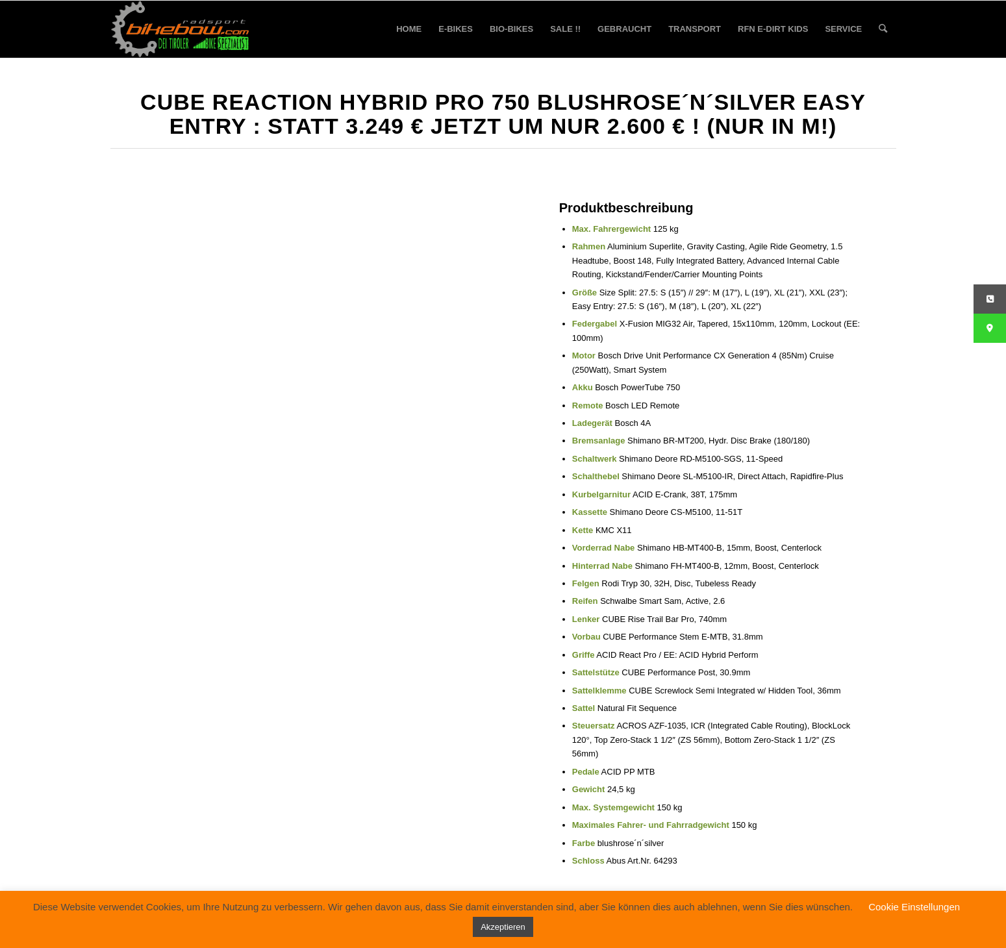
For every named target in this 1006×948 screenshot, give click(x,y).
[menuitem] (409, 29)
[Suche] (883, 29)
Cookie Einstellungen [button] (914, 906)
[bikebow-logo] (180, 29)
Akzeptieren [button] (503, 927)
